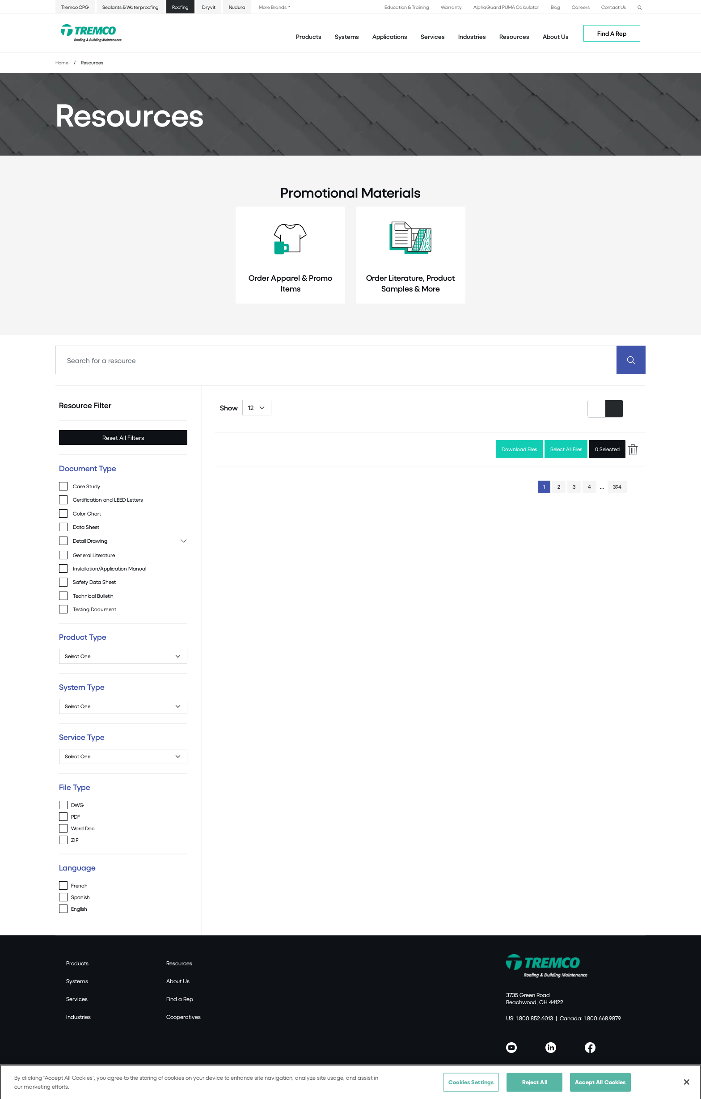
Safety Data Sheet (94, 582)
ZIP (74, 840)
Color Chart (87, 513)
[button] (640, 6)
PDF (75, 816)
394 (617, 486)
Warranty (451, 7)
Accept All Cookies (600, 1086)
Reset (123, 437)
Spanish (80, 897)
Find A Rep (611, 33)
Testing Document (94, 609)
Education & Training (406, 7)
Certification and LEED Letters (108, 499)
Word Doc (83, 828)
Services (77, 998)
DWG (77, 805)
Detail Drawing (90, 540)
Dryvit (208, 7)
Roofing (180, 7)
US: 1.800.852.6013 (529, 1018)
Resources (514, 36)
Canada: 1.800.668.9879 (590, 1018)
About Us (556, 36)
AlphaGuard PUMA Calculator (506, 7)
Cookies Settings (471, 1086)
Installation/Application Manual (109, 568)
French (79, 885)
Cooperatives (183, 1016)
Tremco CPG (75, 7)
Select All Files (566, 449)
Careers (581, 7)
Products (308, 36)
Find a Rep (179, 998)
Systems (77, 981)
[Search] (336, 360)
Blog (555, 7)
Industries (78, 1016)
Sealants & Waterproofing (130, 7)
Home (61, 62)
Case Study (86, 486)
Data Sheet (86, 527)
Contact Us (613, 7)
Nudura (237, 7)
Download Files (519, 449)
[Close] (687, 1086)
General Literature (94, 555)
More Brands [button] (273, 7)
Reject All (534, 1086)
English (79, 908)
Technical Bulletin (93, 595)
